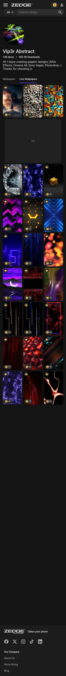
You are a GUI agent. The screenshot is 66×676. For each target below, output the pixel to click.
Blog (6, 670)
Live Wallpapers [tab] (28, 79)
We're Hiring (11, 664)
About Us (9, 658)
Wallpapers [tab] (9, 79)
